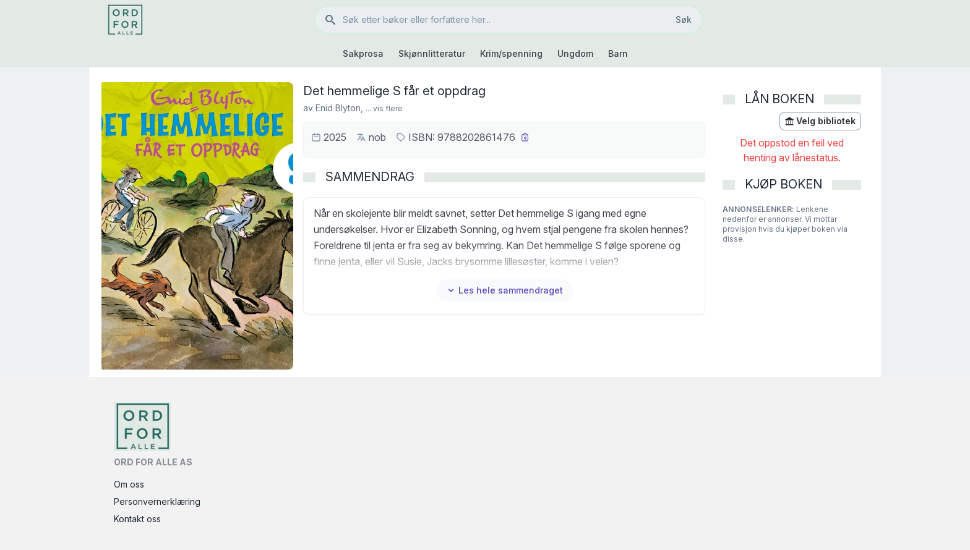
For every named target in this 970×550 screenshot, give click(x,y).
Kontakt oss (137, 519)
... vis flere (384, 108)
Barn (618, 53)
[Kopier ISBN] (525, 137)
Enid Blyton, (339, 108)
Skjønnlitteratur (431, 53)
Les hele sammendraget (504, 290)
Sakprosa (363, 53)
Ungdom (575, 53)
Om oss (129, 484)
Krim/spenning (511, 53)
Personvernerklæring (157, 501)
